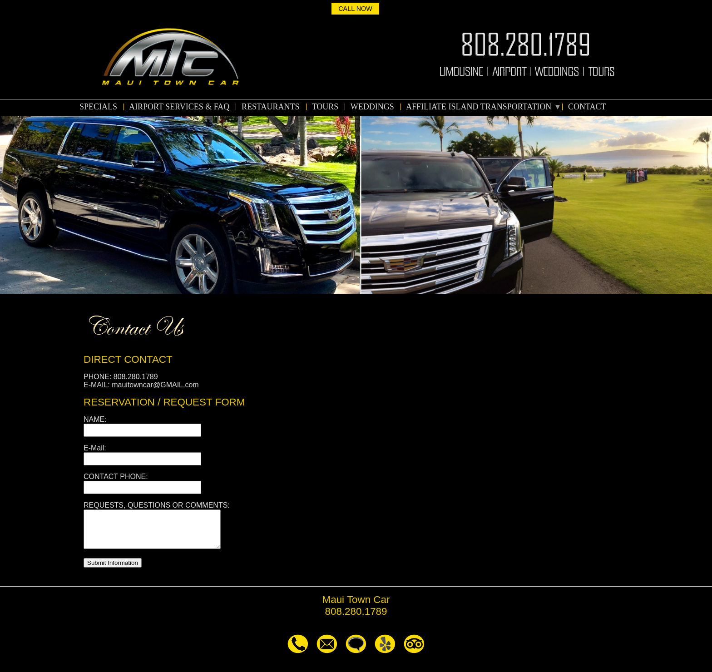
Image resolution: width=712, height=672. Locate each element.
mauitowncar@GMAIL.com (155, 385)
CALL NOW (355, 8)
